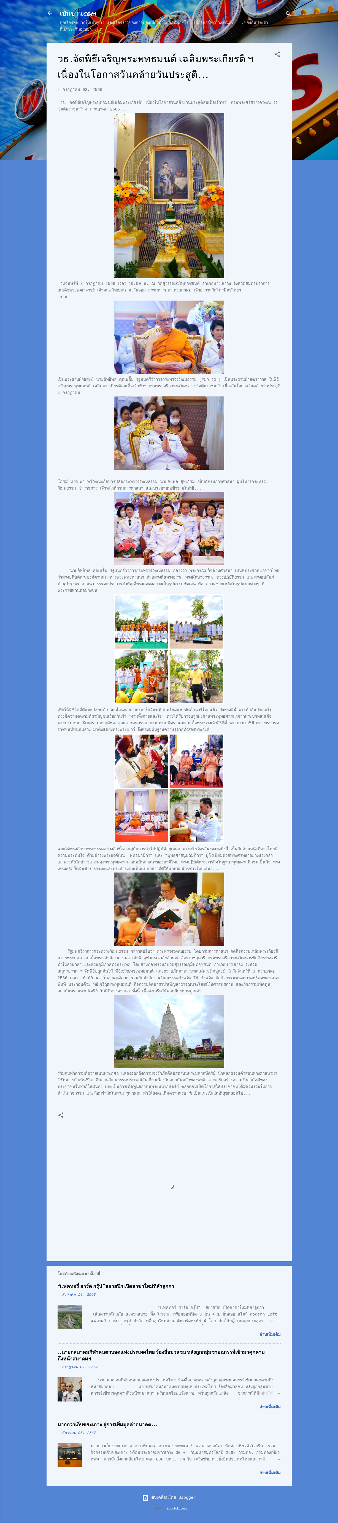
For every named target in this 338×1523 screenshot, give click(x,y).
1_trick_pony (177, 1508)
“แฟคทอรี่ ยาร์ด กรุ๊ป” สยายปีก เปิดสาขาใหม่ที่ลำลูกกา (116, 1286)
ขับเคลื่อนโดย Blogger (169, 1497)
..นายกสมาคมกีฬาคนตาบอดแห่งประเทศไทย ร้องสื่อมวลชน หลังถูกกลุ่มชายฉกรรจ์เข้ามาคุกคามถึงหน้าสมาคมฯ (161, 1355)
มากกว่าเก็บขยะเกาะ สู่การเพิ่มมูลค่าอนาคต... (107, 1424)
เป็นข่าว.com (78, 13)
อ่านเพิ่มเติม (270, 1335)
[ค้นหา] (288, 15)
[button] (277, 55)
